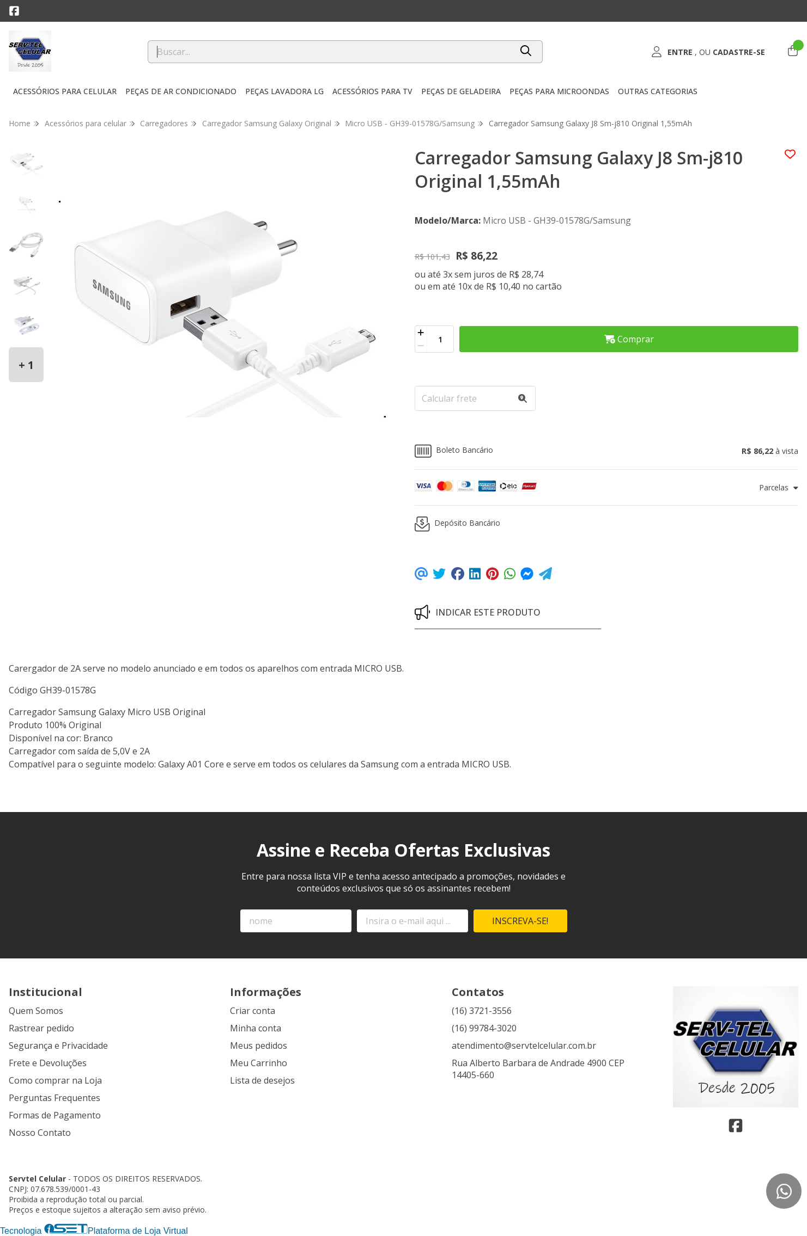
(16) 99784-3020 (484, 1028)
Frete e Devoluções (48, 1063)
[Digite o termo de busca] (329, 52)
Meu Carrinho (258, 1063)
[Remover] (421, 345)
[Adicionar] (421, 332)
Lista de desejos (262, 1080)
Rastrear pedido (41, 1028)
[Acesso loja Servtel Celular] (707, 52)
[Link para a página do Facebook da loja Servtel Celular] (14, 10)
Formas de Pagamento (55, 1115)
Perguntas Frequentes (54, 1098)
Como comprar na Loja (55, 1080)
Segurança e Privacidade (58, 1045)
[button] (607, 451)
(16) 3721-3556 (482, 1011)
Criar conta (252, 1011)
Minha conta (255, 1028)
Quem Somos (36, 1011)
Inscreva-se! (520, 921)
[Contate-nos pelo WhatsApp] (784, 1191)
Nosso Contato (40, 1133)
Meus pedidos (258, 1045)
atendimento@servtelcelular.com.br (524, 1045)
